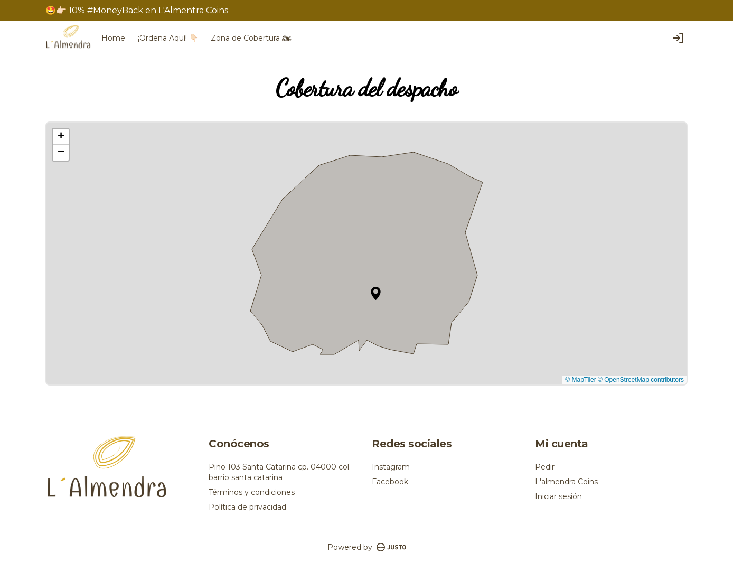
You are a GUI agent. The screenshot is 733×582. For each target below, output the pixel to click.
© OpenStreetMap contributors (641, 379)
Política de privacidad (247, 507)
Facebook (390, 481)
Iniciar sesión (558, 496)
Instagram (391, 467)
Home (113, 38)
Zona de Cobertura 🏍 (251, 38)
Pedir (545, 467)
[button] (375, 293)
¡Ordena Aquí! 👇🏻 (168, 38)
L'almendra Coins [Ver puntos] (566, 481)
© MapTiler (580, 379)
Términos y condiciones (252, 492)
